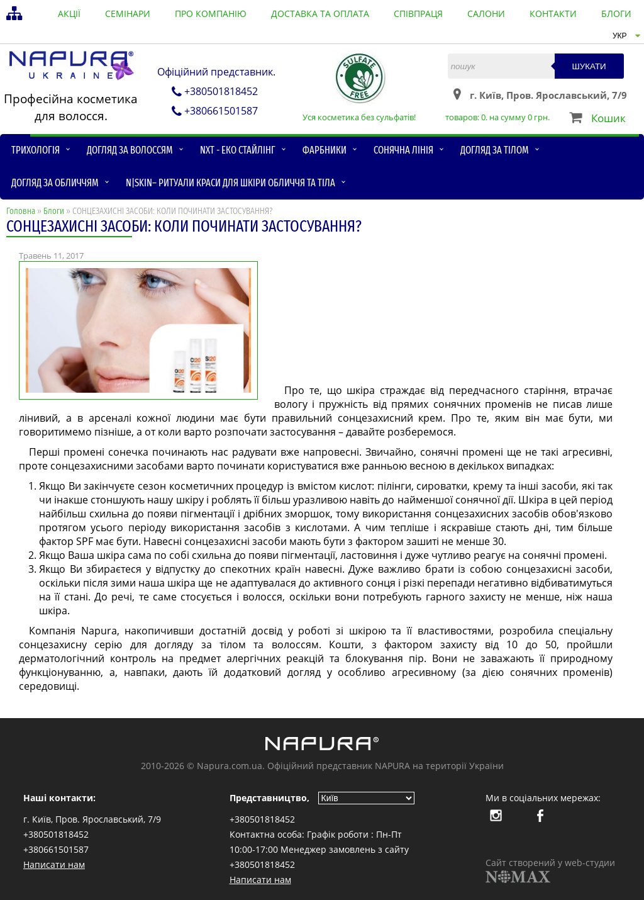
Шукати (589, 66)
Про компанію (211, 14)
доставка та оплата (320, 14)
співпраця (418, 14)
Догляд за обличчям (55, 183)
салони (486, 14)
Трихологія (35, 150)
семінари (127, 14)
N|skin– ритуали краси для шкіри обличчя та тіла (230, 183)
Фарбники (325, 150)
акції (69, 14)
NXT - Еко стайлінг (237, 150)
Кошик (608, 118)
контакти (553, 14)
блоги (616, 14)
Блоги (53, 211)
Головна (20, 211)
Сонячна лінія (403, 150)
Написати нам (54, 864)
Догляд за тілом (494, 150)
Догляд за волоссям (130, 150)
